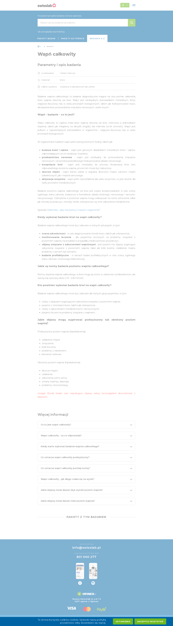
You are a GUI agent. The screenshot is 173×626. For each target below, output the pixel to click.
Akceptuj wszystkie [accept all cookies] (150, 621)
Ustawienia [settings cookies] (123, 621)
